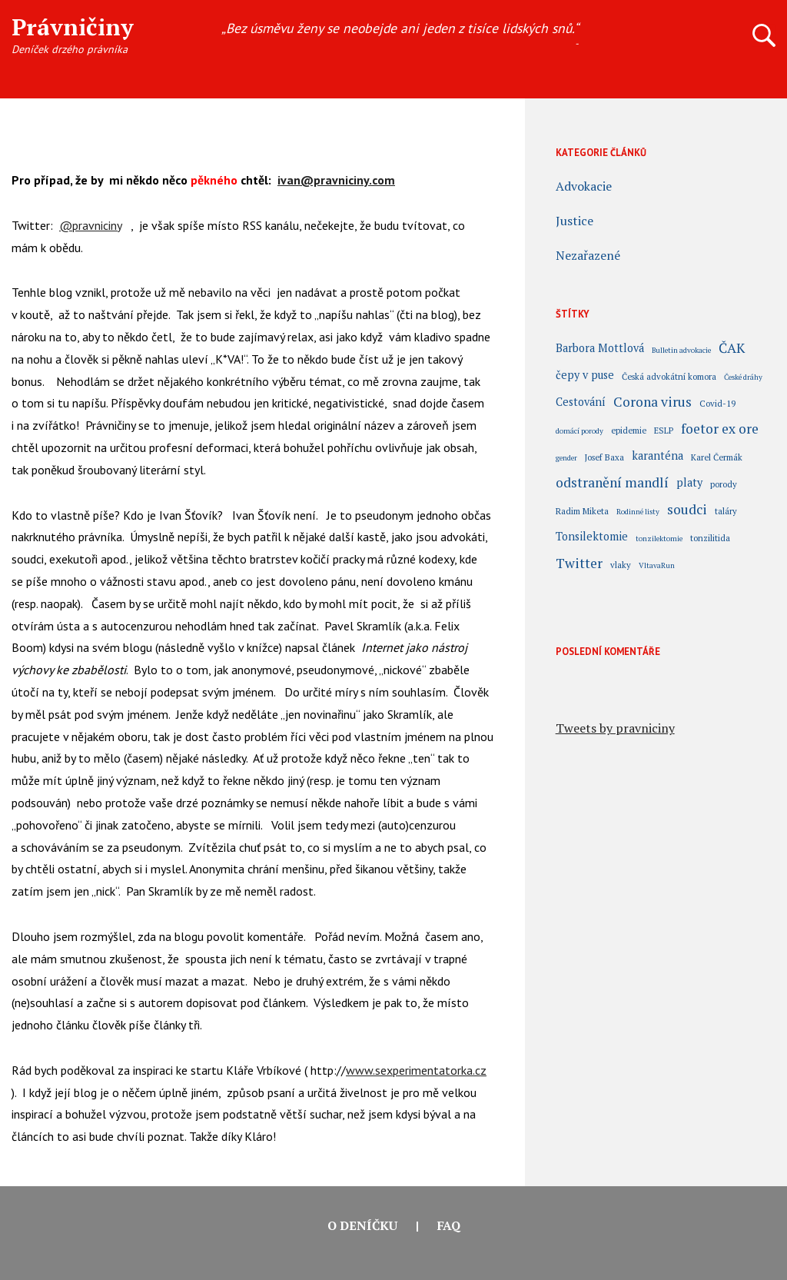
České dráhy (743, 377)
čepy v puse (585, 376)
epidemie (628, 430)
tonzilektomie (659, 539)
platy (689, 483)
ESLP (663, 430)
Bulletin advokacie (681, 350)
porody (723, 484)
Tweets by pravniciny (615, 728)
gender (566, 458)
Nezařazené (588, 255)
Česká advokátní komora (669, 376)
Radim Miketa (582, 511)
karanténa (657, 456)
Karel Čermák (716, 457)
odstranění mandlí (612, 484)
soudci (687, 511)
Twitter (579, 565)
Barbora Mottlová (600, 349)
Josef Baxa (604, 457)
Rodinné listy (637, 512)
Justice (574, 220)
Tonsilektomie (592, 537)
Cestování (581, 403)
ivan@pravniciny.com (336, 180)
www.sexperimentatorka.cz (416, 1070)
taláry (726, 511)
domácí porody (579, 431)
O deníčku (362, 1225)
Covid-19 (717, 403)
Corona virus (652, 404)
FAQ (448, 1225)
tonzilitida (710, 538)
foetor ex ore (720, 430)
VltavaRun (657, 565)
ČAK (732, 350)
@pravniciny (90, 225)
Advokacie (584, 186)
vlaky (620, 564)
